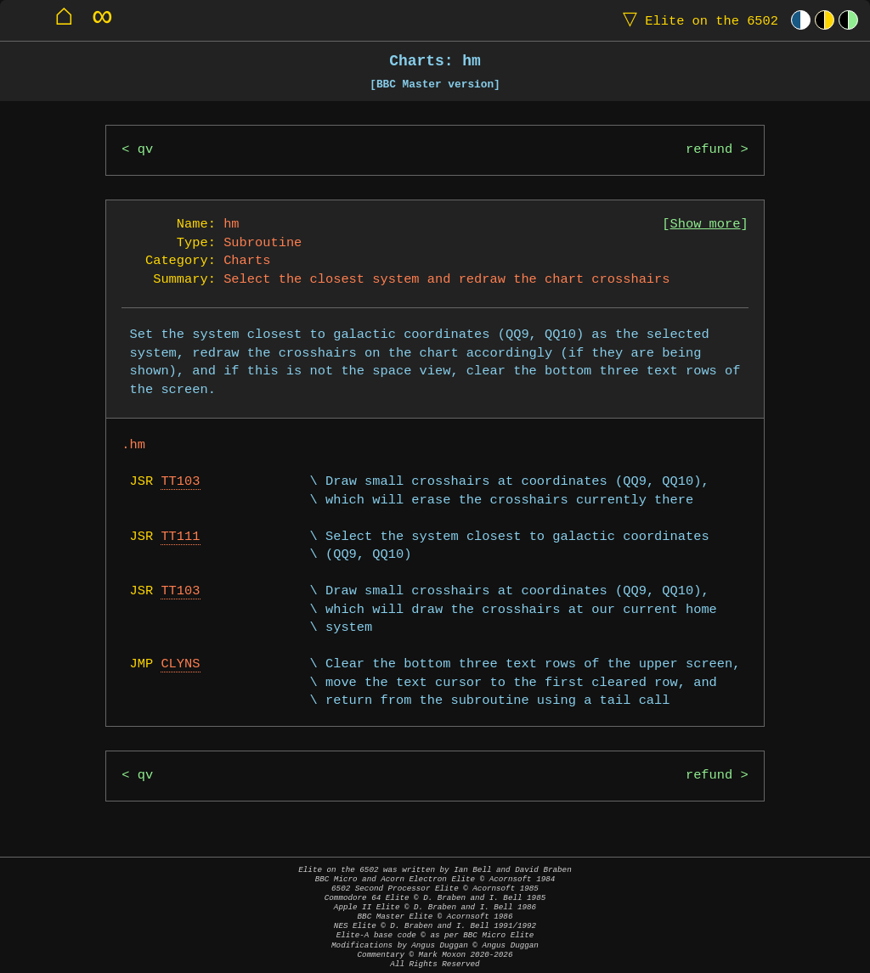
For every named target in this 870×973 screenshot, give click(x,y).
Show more (705, 224)
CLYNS (180, 664)
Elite (696, 20)
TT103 (180, 482)
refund (709, 150)
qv (145, 150)
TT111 (180, 537)
